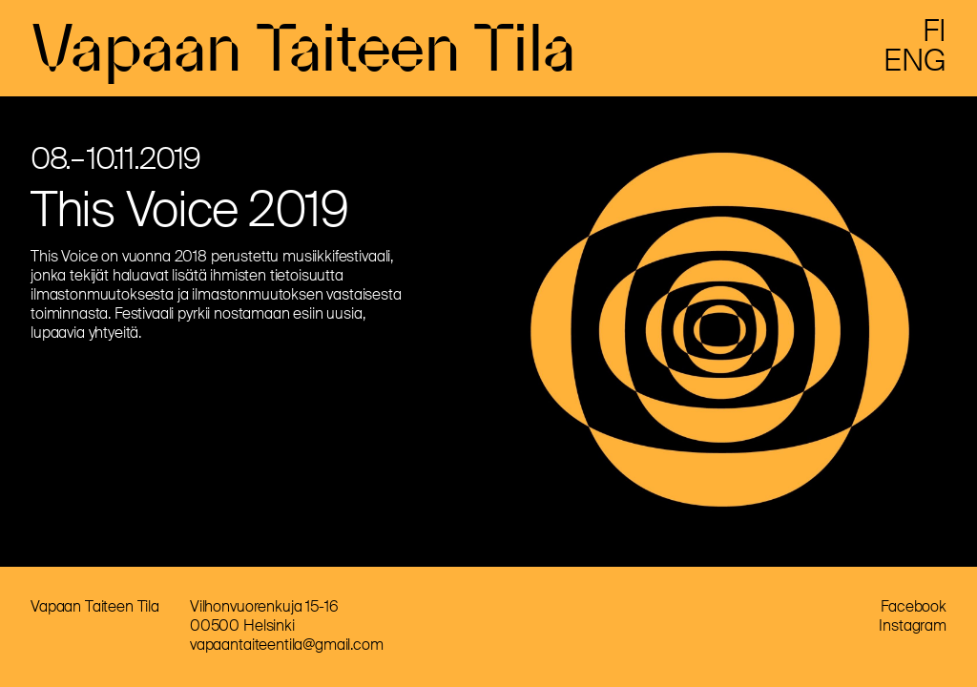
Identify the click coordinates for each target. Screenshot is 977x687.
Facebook (913, 606)
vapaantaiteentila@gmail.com (287, 645)
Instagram (912, 625)
